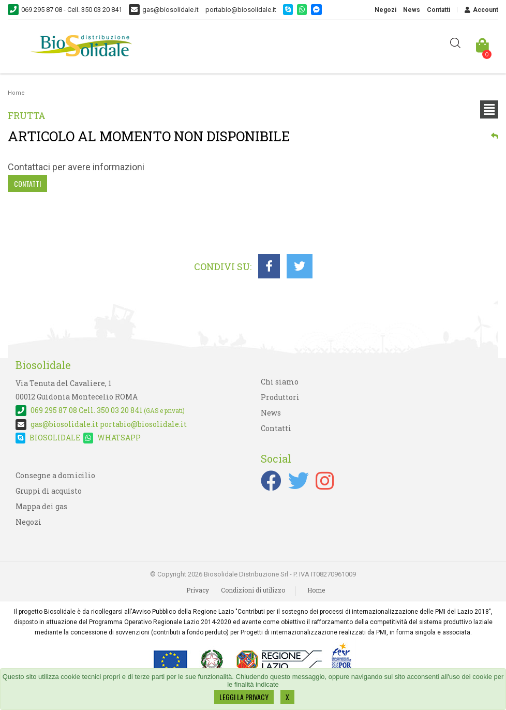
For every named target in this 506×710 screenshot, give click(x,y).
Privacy (197, 590)
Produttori (280, 397)
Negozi (385, 9)
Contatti (438, 9)
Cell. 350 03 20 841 (100, 410)
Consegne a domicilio (55, 475)
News (411, 9)
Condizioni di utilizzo (253, 590)
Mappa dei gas (41, 506)
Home (16, 93)
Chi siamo (280, 382)
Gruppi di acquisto (49, 491)
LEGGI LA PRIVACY (244, 696)
